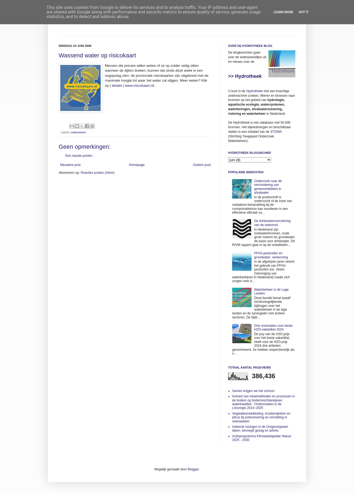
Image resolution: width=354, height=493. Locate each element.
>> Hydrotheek (245, 76)
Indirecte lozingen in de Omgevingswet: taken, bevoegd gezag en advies (260, 428)
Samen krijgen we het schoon (253, 391)
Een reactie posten (78, 156)
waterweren (78, 132)
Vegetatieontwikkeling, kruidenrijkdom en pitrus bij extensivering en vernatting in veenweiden (261, 417)
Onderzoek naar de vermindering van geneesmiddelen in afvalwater (268, 187)
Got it (304, 12)
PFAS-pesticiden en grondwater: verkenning (271, 255)
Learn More (283, 12)
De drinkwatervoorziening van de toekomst (272, 223)
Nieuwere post (70, 165)
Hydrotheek (254, 91)
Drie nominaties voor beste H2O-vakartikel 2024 (273, 327)
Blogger (193, 469)
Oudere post (202, 165)
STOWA (276, 132)
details (117, 86)
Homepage (137, 165)
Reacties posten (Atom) (97, 173)
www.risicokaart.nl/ (139, 86)
